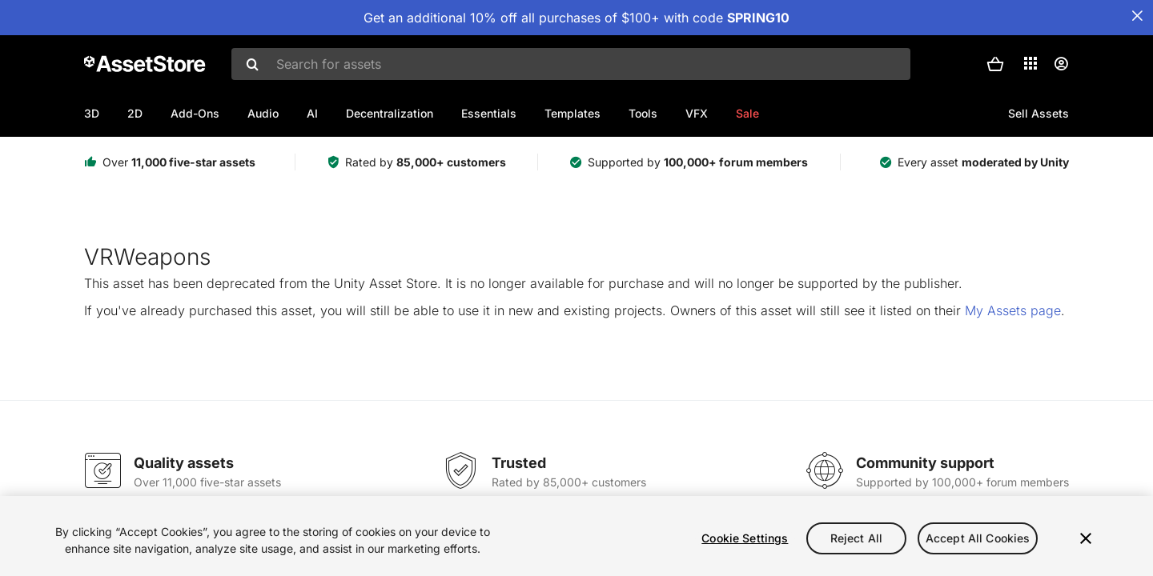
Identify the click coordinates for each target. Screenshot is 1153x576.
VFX (696, 113)
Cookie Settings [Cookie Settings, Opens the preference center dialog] (744, 538)
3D (91, 113)
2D (135, 113)
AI (312, 113)
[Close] (1085, 538)
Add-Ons (195, 113)
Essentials (488, 113)
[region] (576, 536)
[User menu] (1061, 64)
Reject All (856, 538)
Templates (572, 113)
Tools (643, 113)
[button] (995, 64)
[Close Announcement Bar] (1137, 16)
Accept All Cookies (978, 538)
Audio (263, 113)
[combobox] (570, 64)
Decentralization (389, 113)
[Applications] (1030, 63)
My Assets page (1013, 310)
